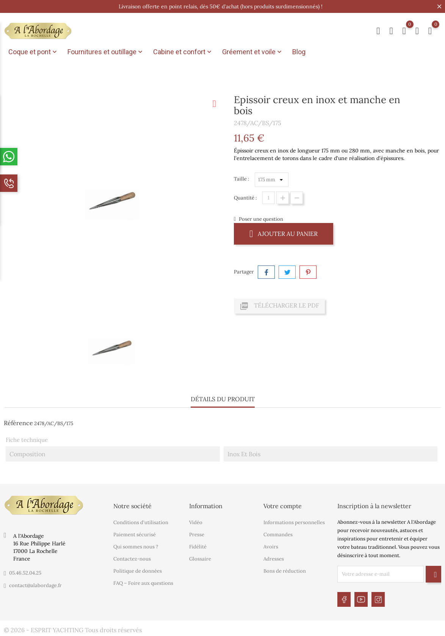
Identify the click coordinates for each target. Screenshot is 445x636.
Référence (18, 423)
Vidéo (195, 522)
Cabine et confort (183, 52)
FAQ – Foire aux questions (143, 583)
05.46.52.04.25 (25, 573)
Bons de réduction (284, 571)
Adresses (273, 559)
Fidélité (198, 546)
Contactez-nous (132, 559)
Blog (299, 52)
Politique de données (137, 571)
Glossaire (200, 559)
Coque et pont (33, 52)
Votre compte (282, 506)
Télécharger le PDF (279, 306)
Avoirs (270, 546)
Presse (196, 534)
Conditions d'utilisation (140, 522)
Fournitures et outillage (105, 52)
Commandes (278, 534)
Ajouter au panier (283, 233)
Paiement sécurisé (134, 534)
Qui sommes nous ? (135, 546)
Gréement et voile (252, 52)
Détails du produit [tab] (223, 399)
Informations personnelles (294, 522)
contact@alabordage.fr (35, 585)
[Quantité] (268, 198)
